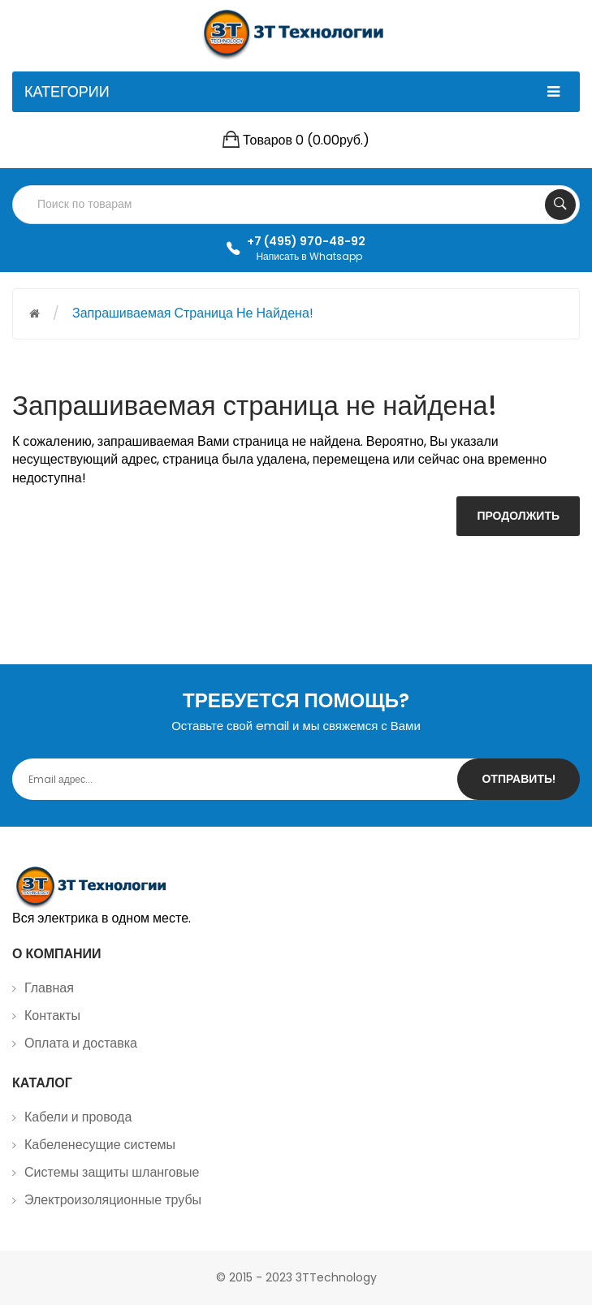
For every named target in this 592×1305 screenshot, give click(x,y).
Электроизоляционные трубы (112, 1199)
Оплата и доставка (80, 1043)
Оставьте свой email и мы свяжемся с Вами (296, 725)
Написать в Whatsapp (308, 256)
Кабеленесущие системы (99, 1144)
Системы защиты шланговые (111, 1172)
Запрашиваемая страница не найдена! (192, 313)
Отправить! (518, 779)
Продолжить (518, 516)
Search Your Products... (560, 204)
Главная (49, 988)
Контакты (52, 1015)
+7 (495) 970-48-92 (306, 241)
